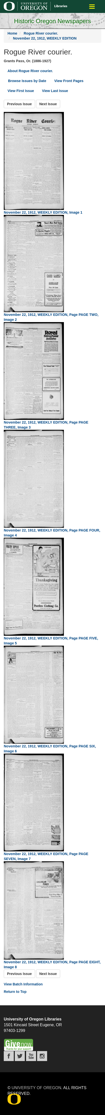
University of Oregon (36, 1088)
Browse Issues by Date (27, 81)
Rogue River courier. (41, 33)
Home (12, 33)
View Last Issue (55, 91)
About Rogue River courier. (30, 71)
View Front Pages (68, 81)
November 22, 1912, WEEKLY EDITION (45, 38)
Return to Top (15, 992)
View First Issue (21, 91)
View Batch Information (23, 984)
